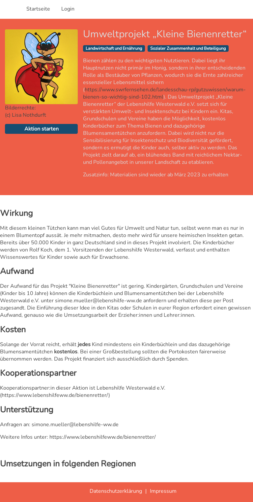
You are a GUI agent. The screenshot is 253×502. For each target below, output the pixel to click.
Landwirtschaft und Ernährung (114, 48)
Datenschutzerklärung (116, 491)
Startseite (38, 9)
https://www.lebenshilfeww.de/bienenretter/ (55, 395)
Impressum (163, 491)
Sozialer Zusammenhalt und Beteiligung (188, 48)
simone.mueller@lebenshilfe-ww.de (75, 424)
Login (67, 9)
